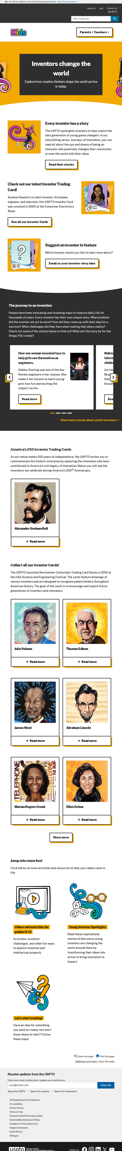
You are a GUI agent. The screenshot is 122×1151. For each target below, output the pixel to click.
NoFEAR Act (16, 1125)
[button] (83, 1050)
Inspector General (19, 1121)
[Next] (113, 377)
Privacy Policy (17, 1101)
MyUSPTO (112, 12)
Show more (61, 831)
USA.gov (14, 1129)
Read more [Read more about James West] (35, 738)
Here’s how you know (67, 2)
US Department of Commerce (25, 1093)
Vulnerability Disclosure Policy (25, 1113)
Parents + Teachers (93, 32)
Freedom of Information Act (24, 1117)
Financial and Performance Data (26, 1109)
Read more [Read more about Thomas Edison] (87, 662)
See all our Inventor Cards (29, 222)
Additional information (86, 1055)
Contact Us (112, 8)
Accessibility (16, 1097)
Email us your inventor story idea (72, 263)
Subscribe (106, 1078)
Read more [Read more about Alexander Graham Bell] (35, 541)
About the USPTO (16, 1085)
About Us (91, 8)
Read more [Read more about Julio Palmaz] (35, 662)
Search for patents (39, 1085)
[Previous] (9, 377)
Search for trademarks (65, 1085)
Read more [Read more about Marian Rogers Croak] (35, 813)
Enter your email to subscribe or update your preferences (36, 1074)
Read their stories (61, 164)
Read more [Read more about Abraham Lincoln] (87, 738)
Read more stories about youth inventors (89, 420)
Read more (29, 399)
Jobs (101, 8)
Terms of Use (16, 1105)
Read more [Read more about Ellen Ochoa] (87, 813)
